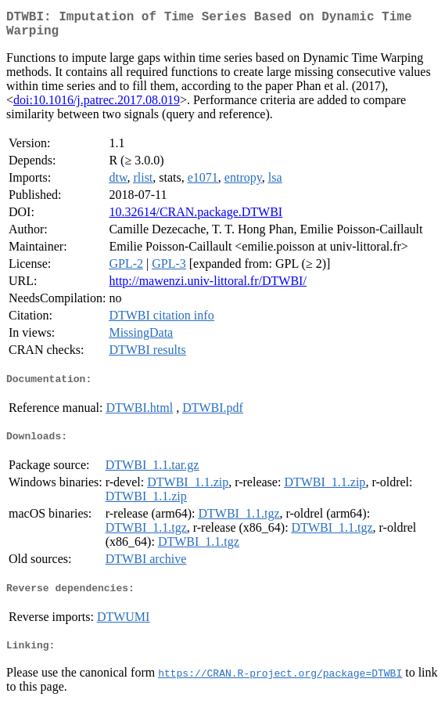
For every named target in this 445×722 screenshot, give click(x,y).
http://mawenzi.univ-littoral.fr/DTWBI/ (207, 287)
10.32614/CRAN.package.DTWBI (195, 218)
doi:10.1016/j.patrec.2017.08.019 (96, 106)
